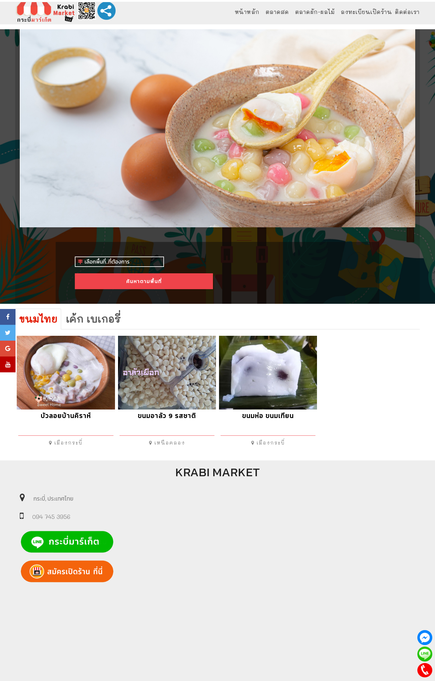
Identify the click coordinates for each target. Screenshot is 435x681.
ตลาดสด (277, 12)
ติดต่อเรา (407, 12)
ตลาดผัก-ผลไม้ (315, 12)
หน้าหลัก (247, 12)
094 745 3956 (51, 516)
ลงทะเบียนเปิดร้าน (366, 12)
